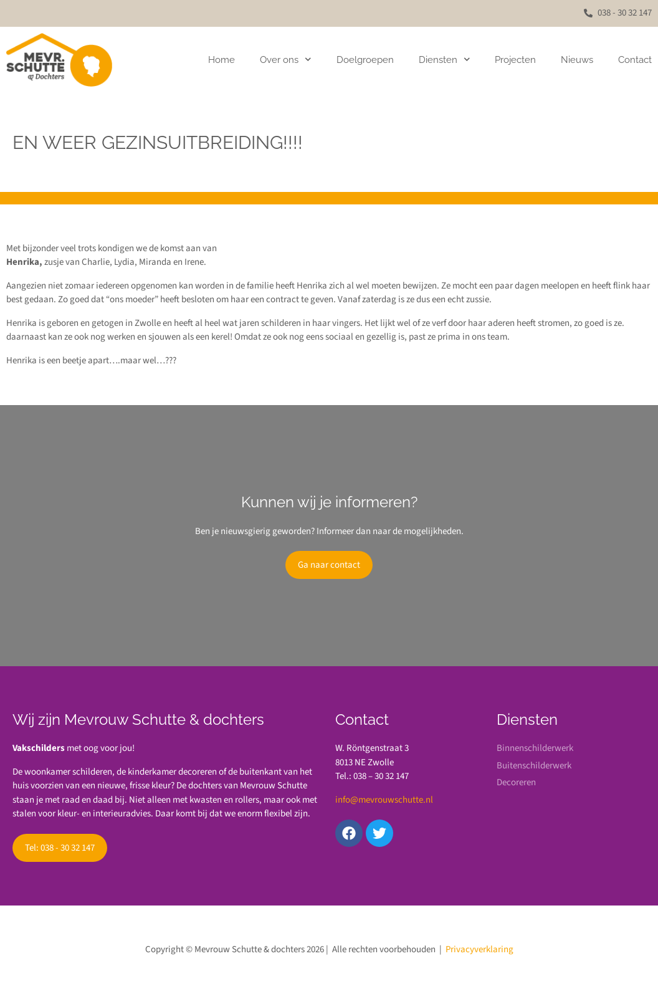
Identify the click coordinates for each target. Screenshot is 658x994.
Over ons (286, 59)
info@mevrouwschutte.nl (384, 799)
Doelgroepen (365, 59)
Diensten (444, 59)
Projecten (515, 59)
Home (221, 59)
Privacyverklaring (479, 949)
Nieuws (577, 59)
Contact (635, 59)
